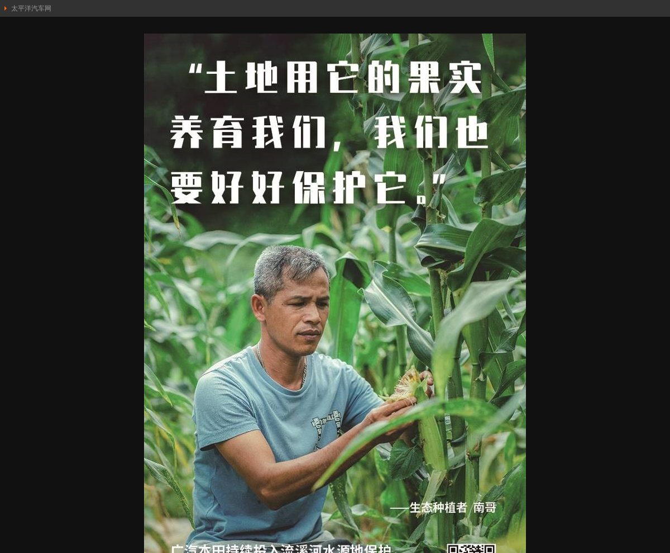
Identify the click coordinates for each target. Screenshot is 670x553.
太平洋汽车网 (31, 8)
